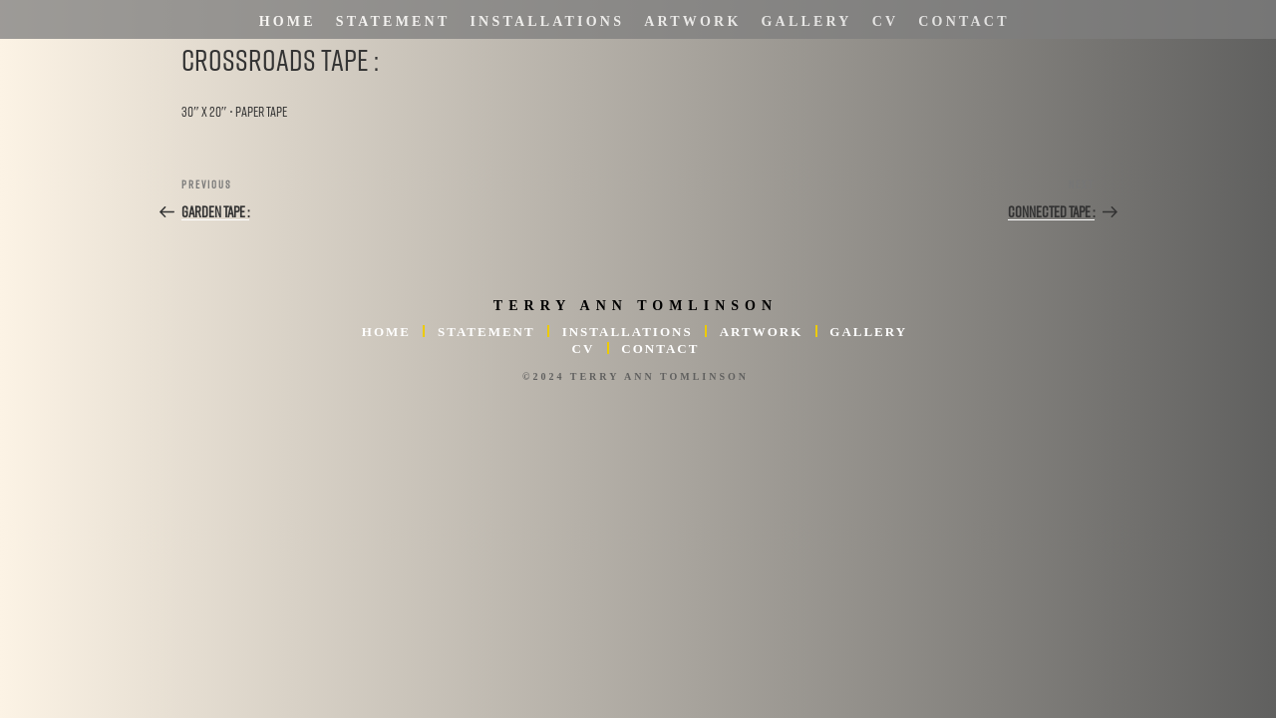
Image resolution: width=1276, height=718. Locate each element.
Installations (547, 21)
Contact (963, 21)
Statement (393, 21)
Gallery (807, 21)
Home (287, 21)
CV (885, 21)
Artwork (692, 21)
